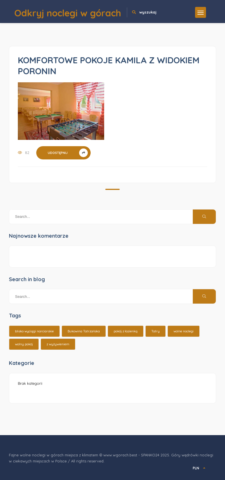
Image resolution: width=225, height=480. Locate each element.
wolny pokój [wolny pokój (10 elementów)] (24, 344)
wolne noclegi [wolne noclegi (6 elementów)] (183, 331)
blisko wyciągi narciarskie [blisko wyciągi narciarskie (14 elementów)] (34, 331)
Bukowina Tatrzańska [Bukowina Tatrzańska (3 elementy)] (84, 331)
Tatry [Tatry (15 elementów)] (155, 331)
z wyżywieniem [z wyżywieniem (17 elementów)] (58, 344)
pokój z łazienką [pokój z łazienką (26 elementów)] (126, 331)
